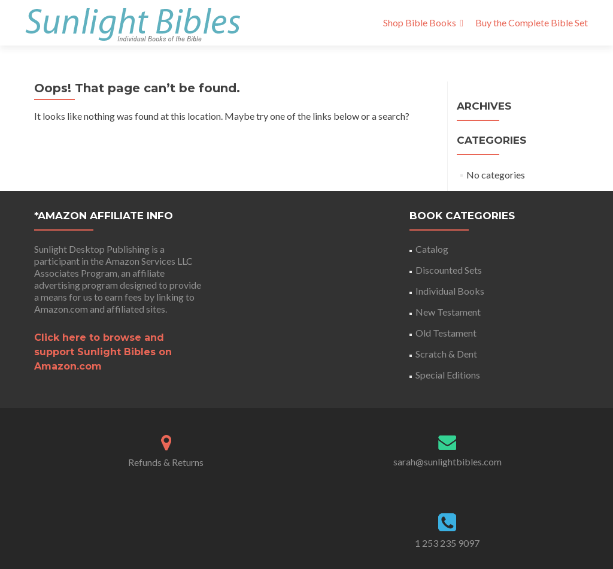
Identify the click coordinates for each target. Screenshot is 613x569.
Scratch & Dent (446, 353)
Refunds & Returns (166, 462)
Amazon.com (61, 308)
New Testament (448, 311)
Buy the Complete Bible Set (531, 22)
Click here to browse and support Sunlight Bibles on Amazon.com (103, 352)
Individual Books (449, 290)
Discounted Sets (448, 270)
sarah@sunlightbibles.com (447, 461)
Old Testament (446, 332)
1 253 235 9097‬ (447, 543)
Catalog (431, 249)
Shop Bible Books (419, 22)
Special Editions (447, 374)
